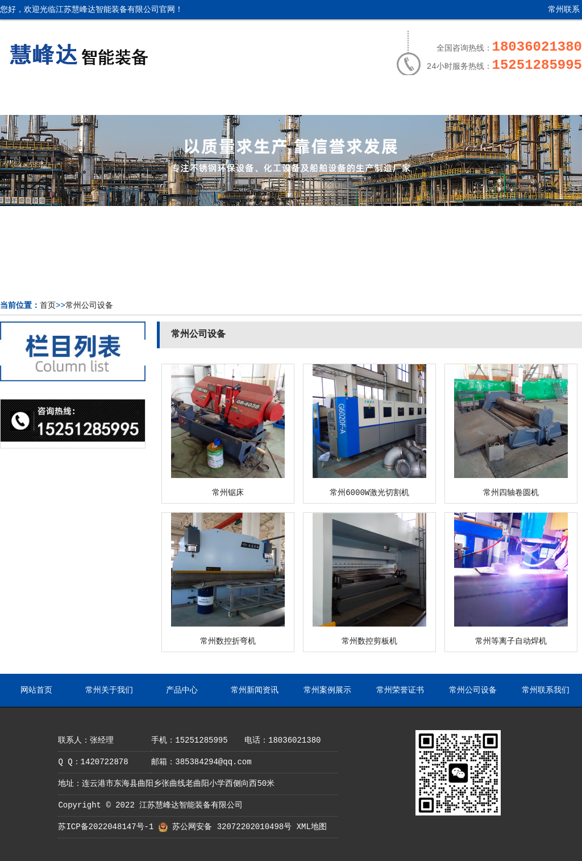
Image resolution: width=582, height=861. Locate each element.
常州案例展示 (319, 101)
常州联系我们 (555, 14)
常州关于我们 (106, 101)
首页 (48, 305)
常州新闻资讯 (248, 101)
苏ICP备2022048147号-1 (105, 826)
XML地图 (312, 826)
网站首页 (35, 101)
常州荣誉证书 (390, 101)
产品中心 (177, 101)
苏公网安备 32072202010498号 (232, 826)
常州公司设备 (461, 101)
